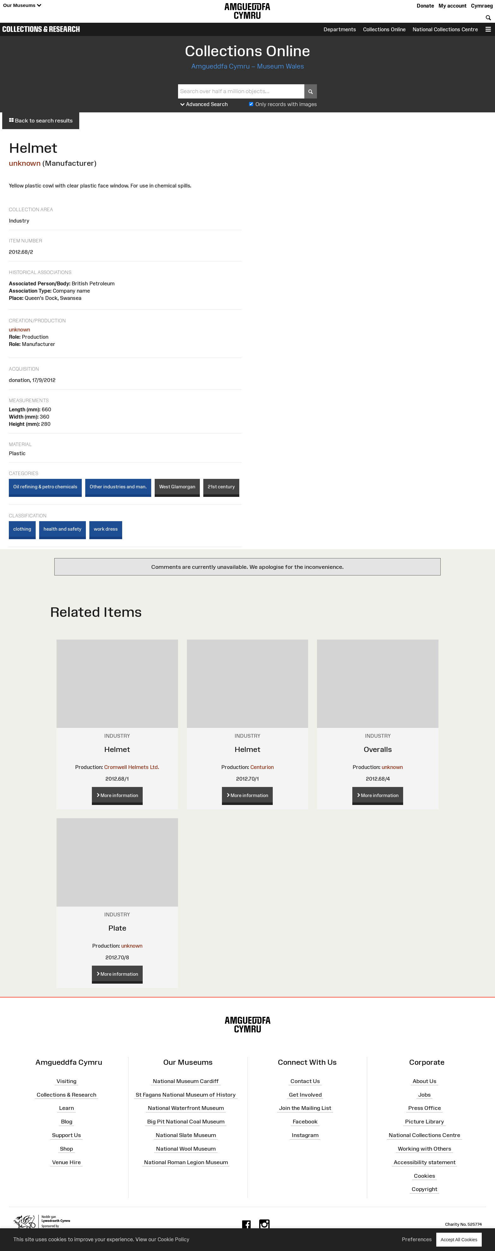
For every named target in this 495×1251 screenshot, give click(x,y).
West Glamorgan (177, 486)
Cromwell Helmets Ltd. (131, 767)
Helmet (117, 749)
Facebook (305, 1121)
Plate (117, 928)
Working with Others (424, 1149)
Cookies (424, 1175)
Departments (340, 29)
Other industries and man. (118, 486)
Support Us (66, 1135)
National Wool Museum (186, 1149)
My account (452, 6)
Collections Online (384, 29)
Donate (425, 6)
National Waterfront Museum (186, 1108)
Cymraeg (482, 6)
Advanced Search (204, 104)
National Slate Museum (186, 1135)
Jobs (424, 1094)
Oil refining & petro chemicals (45, 486)
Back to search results (41, 120)
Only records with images (286, 104)
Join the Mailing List (305, 1108)
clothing (22, 529)
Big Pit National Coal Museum (185, 1121)
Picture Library (424, 1121)
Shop (66, 1149)
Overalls (378, 749)
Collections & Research (41, 29)
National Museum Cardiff (186, 1081)
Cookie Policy (173, 1239)
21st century (221, 486)
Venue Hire (66, 1162)
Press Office (424, 1108)
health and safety (62, 529)
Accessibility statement (425, 1162)
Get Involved (305, 1094)
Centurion (262, 767)
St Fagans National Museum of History (186, 1094)
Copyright (424, 1189)
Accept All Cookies (459, 1239)
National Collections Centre (445, 29)
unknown (25, 163)
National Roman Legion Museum (186, 1162)
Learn (66, 1108)
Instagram (305, 1135)
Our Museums (22, 6)
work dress (106, 529)
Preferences (417, 1239)
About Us (424, 1081)
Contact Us (305, 1081)
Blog (66, 1121)
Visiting (66, 1081)
